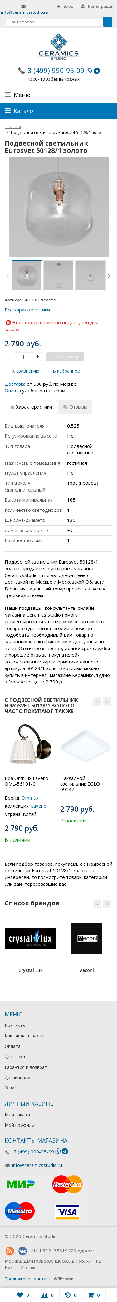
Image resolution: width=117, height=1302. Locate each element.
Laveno (38, 806)
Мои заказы (17, 1115)
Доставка (15, 384)
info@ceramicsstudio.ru (24, 12)
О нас (11, 1088)
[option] (27, 275)
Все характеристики (27, 309)
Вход (65, 6)
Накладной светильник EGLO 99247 (80, 783)
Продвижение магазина (29, 1278)
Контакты (15, 1025)
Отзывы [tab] (75, 407)
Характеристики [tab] (31, 407)
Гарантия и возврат (26, 1067)
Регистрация (97, 6)
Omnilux (30, 798)
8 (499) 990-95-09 (56, 70)
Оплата (13, 390)
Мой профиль (19, 1125)
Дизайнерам (18, 1077)
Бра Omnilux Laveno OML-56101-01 (26, 780)
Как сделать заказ (24, 1036)
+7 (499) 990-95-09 (32, 1151)
